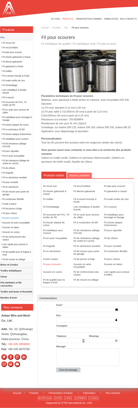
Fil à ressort (110, 207)
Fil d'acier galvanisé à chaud (54, 192)
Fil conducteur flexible (115, 251)
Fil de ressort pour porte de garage (86, 252)
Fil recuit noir (50, 186)
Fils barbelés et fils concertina (11, 284)
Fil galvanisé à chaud (115, 191)
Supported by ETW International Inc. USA (69, 403)
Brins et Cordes (9, 264)
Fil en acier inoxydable (55, 238)
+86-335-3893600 (19, 344)
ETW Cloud (45, 398)
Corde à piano (50, 259)
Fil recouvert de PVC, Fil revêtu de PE (56, 216)
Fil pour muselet (112, 246)
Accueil (45, 27)
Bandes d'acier (8, 297)
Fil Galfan (48, 199)
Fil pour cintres (112, 259)
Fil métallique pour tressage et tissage (114, 216)
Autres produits (80, 175)
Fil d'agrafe (49, 246)
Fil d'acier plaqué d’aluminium (113, 224)
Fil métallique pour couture (53, 231)
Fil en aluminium (52, 251)
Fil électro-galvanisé (84, 191)
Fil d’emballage (51, 207)
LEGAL (93, 398)
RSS (68, 398)
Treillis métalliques (11, 270)
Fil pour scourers (52, 264)
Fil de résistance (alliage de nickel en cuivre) (87, 239)
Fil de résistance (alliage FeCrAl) (87, 231)
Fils (66, 27)
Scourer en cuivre (52, 272)
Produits (56, 27)
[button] (68, 18)
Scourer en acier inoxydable (82, 265)
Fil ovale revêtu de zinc (116, 199)
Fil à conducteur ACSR (86, 222)
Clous (3, 276)
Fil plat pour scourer (114, 186)
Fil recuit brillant (82, 186)
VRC (58, 398)
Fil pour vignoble (113, 230)
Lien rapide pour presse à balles (117, 273)
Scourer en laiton (113, 264)
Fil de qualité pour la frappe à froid (54, 281)
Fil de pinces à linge (84, 259)
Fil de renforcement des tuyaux (86, 273)
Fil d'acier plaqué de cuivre (54, 224)
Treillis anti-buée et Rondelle (16, 291)
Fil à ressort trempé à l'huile (85, 200)
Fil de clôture (111, 238)
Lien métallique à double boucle (87, 208)
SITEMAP (80, 398)
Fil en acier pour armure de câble (86, 216)
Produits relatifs (54, 175)
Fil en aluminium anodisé (87, 246)
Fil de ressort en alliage (86, 280)
